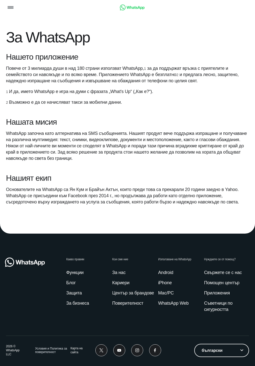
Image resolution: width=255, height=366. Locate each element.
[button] (10, 8)
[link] (132, 9)
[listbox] (221, 350)
